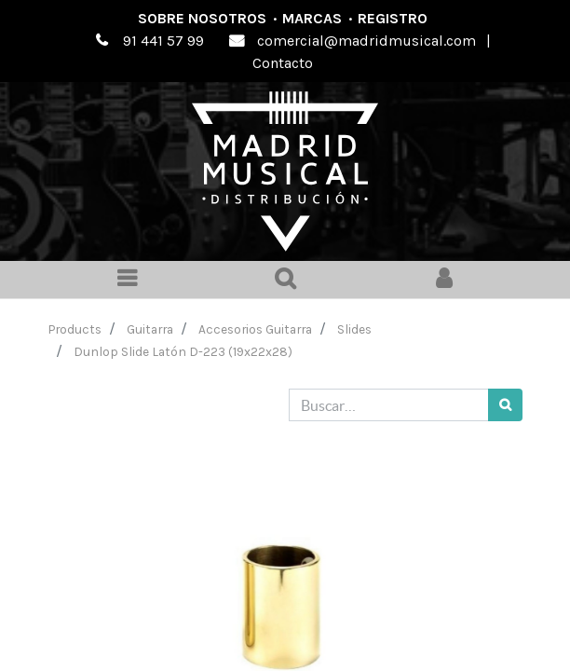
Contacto (282, 63)
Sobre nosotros (202, 18)
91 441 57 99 (163, 40)
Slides (354, 329)
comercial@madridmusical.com (366, 40)
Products (75, 329)
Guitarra (150, 329)
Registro (393, 18)
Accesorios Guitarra (255, 329)
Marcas (312, 18)
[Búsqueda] (505, 405)
